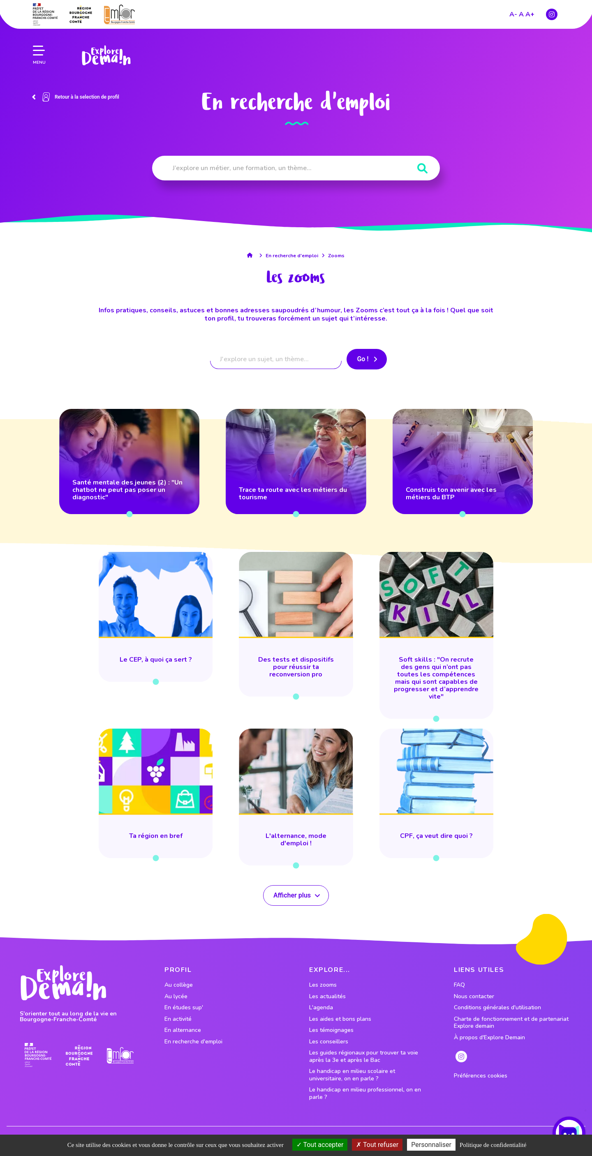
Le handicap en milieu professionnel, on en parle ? (365, 1093)
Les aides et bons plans (340, 1019)
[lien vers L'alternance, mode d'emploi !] (296, 797)
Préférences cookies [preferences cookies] (480, 1076)
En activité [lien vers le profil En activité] (178, 1019)
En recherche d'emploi (292, 255)
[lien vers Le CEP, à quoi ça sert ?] (156, 617)
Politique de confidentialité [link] (493, 1145)
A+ (529, 14)
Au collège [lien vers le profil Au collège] (178, 985)
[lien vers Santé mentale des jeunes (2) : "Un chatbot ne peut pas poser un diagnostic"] (129, 461)
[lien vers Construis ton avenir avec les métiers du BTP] (463, 461)
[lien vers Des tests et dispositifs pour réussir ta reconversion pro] (296, 624)
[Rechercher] (422, 169)
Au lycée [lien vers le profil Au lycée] (175, 996)
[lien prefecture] (45, 14)
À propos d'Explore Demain (489, 1037)
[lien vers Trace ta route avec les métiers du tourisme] (296, 461)
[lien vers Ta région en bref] (156, 793)
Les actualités (327, 996)
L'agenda (321, 1007)
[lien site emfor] (119, 14)
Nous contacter (474, 996)
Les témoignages (331, 1030)
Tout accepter (320, 1145)
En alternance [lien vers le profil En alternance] (182, 1030)
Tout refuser (377, 1145)
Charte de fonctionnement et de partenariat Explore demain (511, 1022)
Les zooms (323, 985)
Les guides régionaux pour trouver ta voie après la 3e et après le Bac (363, 1056)
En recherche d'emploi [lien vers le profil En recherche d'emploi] (193, 1041)
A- (513, 14)
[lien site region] (80, 14)
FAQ (459, 985)
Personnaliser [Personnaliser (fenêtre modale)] (431, 1145)
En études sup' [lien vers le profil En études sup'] (183, 1007)
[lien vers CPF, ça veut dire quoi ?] (436, 793)
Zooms (336, 255)
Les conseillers (328, 1041)
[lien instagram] (551, 14)
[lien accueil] (251, 255)
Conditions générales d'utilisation (497, 1007)
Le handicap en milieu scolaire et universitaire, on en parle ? (352, 1075)
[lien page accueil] (106, 55)
